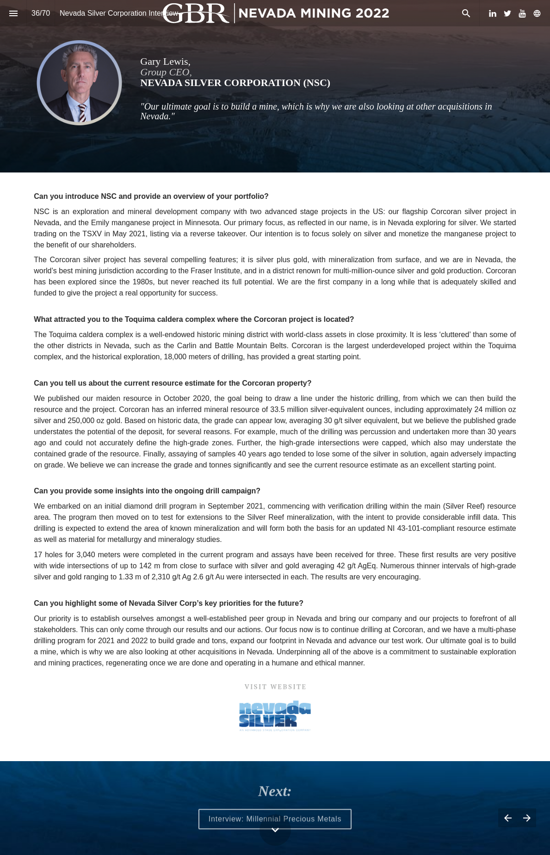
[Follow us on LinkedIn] (492, 13)
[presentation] (275, 86)
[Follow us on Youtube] (522, 13)
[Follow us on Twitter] (507, 13)
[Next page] (526, 817)
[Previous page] (507, 817)
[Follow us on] (537, 13)
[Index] (13, 13)
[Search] (466, 13)
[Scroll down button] (275, 830)
